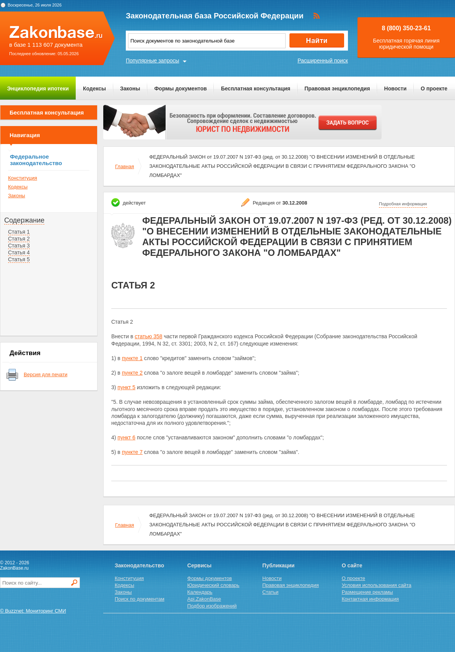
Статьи (270, 592)
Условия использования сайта (376, 585)
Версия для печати (45, 374)
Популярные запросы (152, 60)
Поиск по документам (139, 599)
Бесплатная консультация (255, 88)
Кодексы (94, 88)
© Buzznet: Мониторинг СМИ (33, 611)
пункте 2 (132, 373)
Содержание (24, 220)
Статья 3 (19, 245)
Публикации (278, 565)
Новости (395, 88)
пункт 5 (126, 387)
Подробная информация (403, 203)
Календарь (200, 592)
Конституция (22, 178)
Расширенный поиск (322, 60)
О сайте (352, 565)
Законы (130, 88)
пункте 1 (132, 358)
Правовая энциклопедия (337, 88)
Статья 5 (19, 259)
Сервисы (199, 565)
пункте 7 (132, 452)
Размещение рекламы (367, 592)
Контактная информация (370, 599)
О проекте (434, 88)
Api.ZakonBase (204, 599)
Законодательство (139, 565)
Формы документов (180, 88)
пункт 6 (126, 437)
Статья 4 (19, 252)
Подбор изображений (212, 606)
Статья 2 (19, 239)
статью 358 (148, 336)
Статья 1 (19, 232)
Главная (124, 166)
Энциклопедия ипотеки (38, 88)
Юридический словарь (213, 585)
